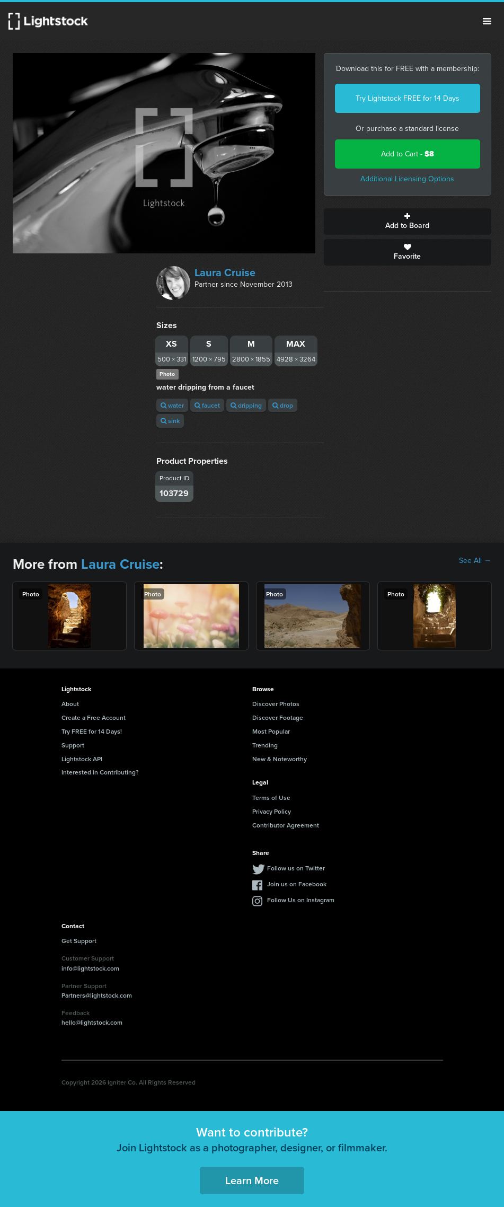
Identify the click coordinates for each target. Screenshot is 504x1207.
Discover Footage (277, 717)
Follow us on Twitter (296, 868)
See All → (475, 561)
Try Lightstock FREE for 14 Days (407, 98)
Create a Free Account (93, 717)
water (172, 405)
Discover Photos (275, 703)
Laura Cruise (224, 272)
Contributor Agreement (285, 825)
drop (282, 405)
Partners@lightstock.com (96, 995)
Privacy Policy (271, 811)
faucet (207, 405)
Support (72, 745)
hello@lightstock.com (91, 1022)
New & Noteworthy (279, 758)
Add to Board (408, 222)
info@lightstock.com (90, 968)
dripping (246, 405)
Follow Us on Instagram (300, 899)
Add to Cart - (407, 154)
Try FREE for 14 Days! (91, 731)
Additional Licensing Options (407, 178)
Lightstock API (81, 758)
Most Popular (271, 731)
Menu (487, 21)
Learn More (252, 1180)
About (70, 703)
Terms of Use (271, 797)
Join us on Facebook (296, 883)
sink (170, 420)
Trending (265, 745)
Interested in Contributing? (100, 772)
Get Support (78, 940)
